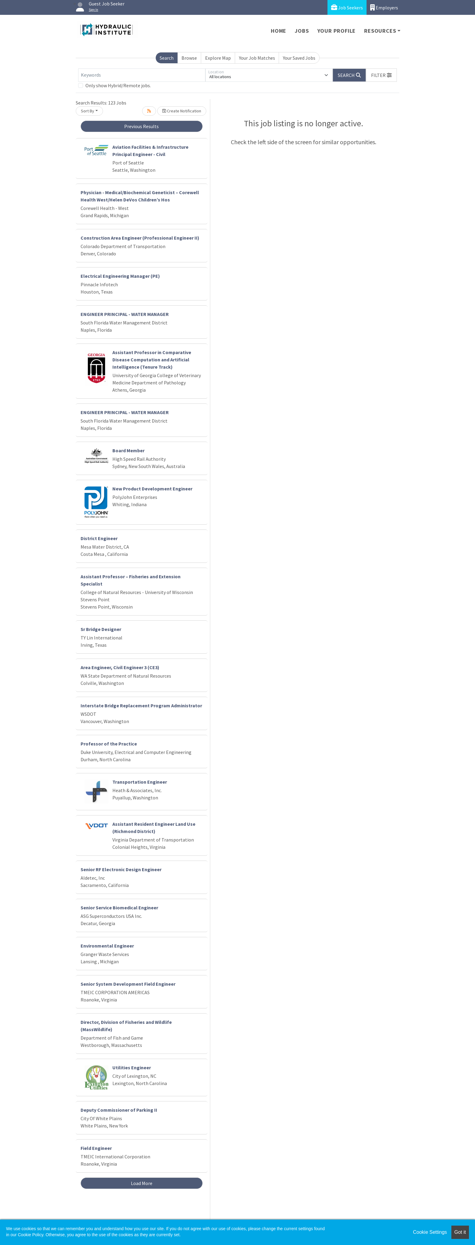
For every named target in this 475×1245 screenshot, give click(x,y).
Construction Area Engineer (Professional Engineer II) (140, 238)
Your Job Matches (257, 58)
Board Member (128, 450)
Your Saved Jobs (299, 58)
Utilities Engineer (131, 1067)
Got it (460, 1232)
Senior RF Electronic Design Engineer (121, 869)
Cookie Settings (430, 1232)
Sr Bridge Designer (101, 629)
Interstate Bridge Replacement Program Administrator (141, 705)
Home (278, 30)
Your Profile (336, 30)
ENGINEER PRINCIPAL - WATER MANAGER (125, 314)
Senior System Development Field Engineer (128, 984)
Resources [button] (380, 30)
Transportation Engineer (139, 782)
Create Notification (181, 111)
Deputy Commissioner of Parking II (119, 1110)
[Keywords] (141, 75)
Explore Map (218, 58)
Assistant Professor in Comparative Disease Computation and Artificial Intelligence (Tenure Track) (151, 359)
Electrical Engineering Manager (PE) (120, 276)
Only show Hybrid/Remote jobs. (118, 85)
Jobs (302, 30)
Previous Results (141, 126)
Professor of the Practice (109, 744)
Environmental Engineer (107, 946)
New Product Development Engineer (152, 489)
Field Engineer (96, 1148)
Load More (141, 1183)
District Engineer (99, 538)
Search (167, 58)
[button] (381, 75)
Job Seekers (347, 7)
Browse (189, 58)
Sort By (87, 111)
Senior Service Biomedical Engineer (119, 908)
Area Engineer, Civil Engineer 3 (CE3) (120, 667)
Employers (384, 7)
